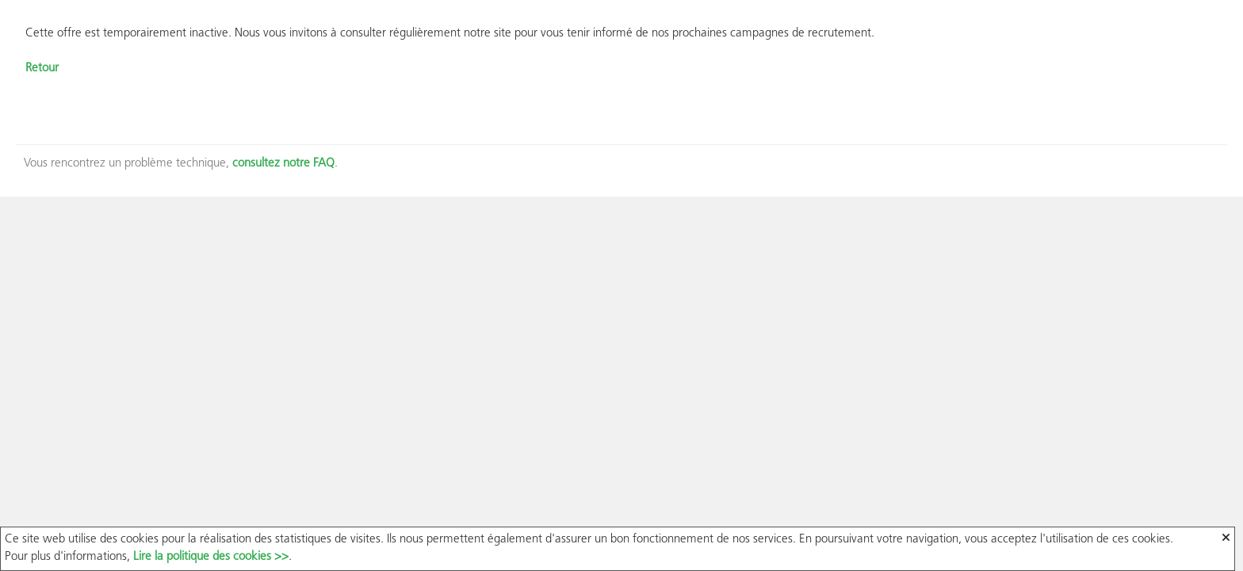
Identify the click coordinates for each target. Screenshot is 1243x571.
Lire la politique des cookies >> (211, 557)
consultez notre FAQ (283, 164)
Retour (42, 69)
